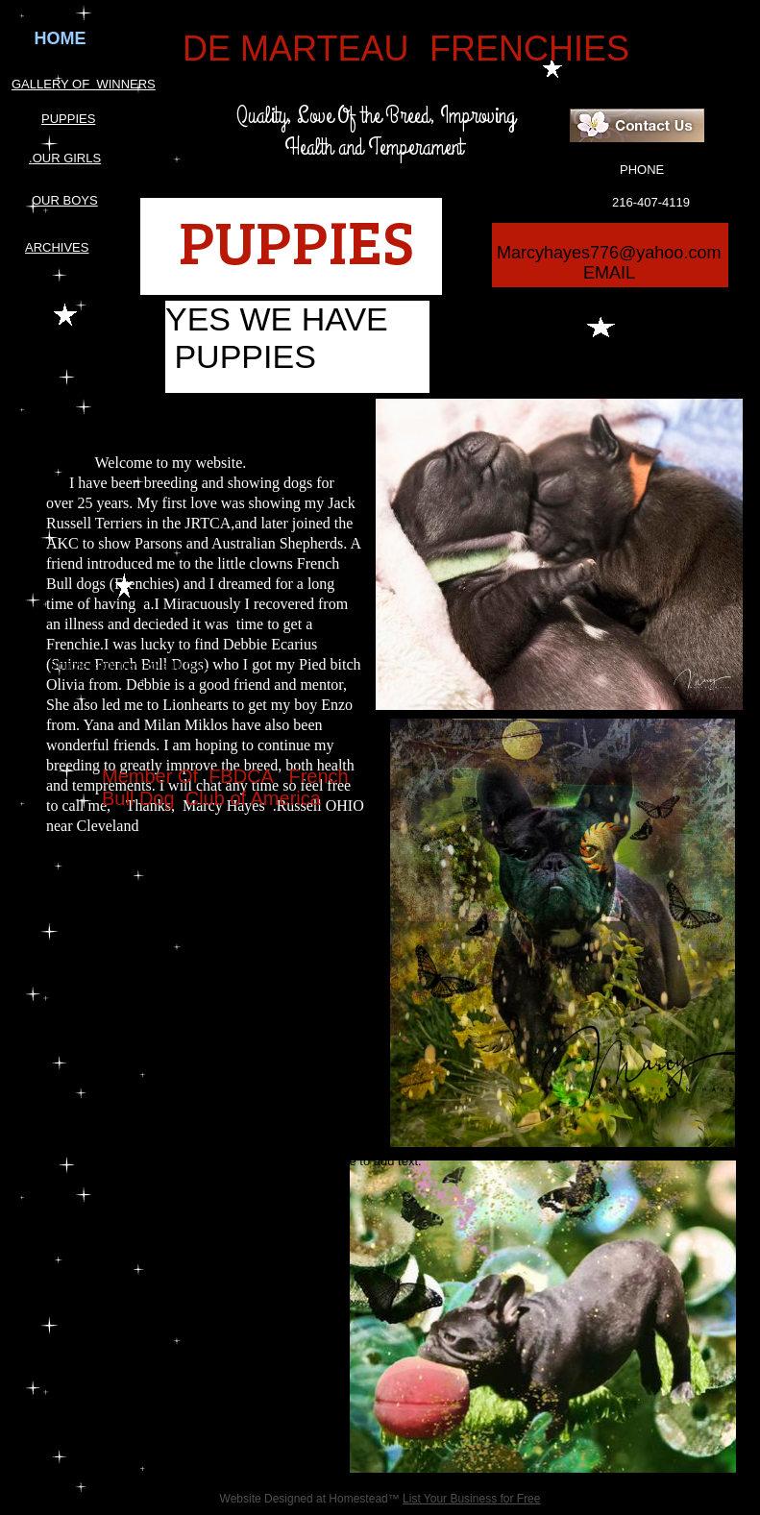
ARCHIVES (56, 247)
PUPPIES (68, 118)
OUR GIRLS (67, 158)
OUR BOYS (65, 200)
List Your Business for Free (471, 1498)
